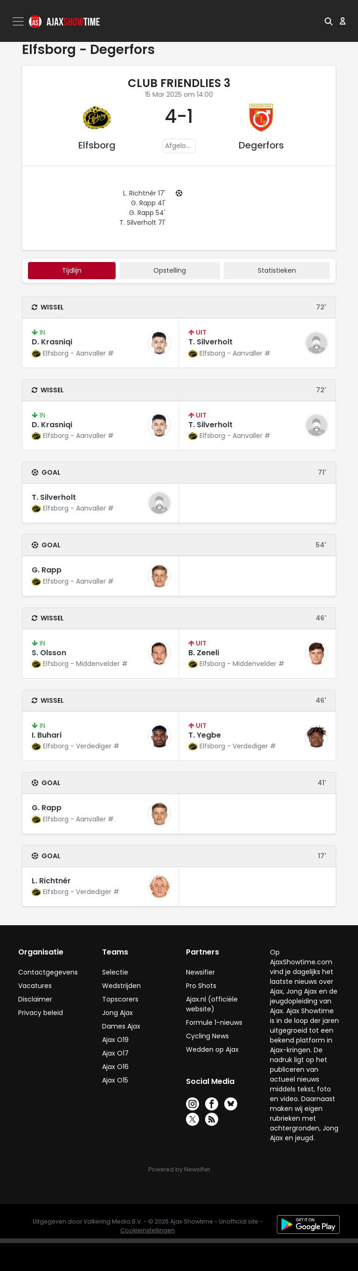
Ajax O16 (115, 1066)
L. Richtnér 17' (144, 193)
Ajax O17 (115, 1053)
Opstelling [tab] (169, 270)
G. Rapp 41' (148, 203)
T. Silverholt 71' (142, 222)
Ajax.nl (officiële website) (212, 1004)
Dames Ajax (121, 1026)
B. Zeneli (203, 652)
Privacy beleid (40, 1012)
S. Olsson (49, 652)
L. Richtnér (51, 880)
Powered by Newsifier (179, 1169)
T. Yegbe (204, 735)
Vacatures (35, 985)
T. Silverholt (210, 341)
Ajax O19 (115, 1039)
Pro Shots (201, 985)
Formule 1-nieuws (214, 1022)
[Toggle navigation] (19, 21)
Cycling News (207, 1036)
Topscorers (120, 999)
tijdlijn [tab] (72, 270)
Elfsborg (97, 145)
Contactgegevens (48, 972)
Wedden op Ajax (212, 1049)
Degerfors (261, 145)
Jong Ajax (117, 1012)
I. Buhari (47, 735)
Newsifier (200, 972)
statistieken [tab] (277, 270)
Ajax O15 (115, 1080)
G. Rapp (47, 570)
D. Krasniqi (52, 341)
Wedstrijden (121, 985)
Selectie (115, 972)
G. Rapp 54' (147, 212)
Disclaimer (35, 999)
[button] (328, 21)
